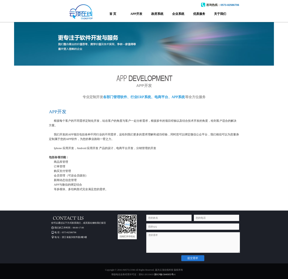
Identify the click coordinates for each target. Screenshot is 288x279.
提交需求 (192, 258)
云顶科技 (81, 11)
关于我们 (220, 13)
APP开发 (136, 13)
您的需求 (193, 242)
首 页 (112, 13)
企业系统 (178, 13)
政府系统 (157, 13)
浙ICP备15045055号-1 (165, 274)
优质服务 (199, 13)
